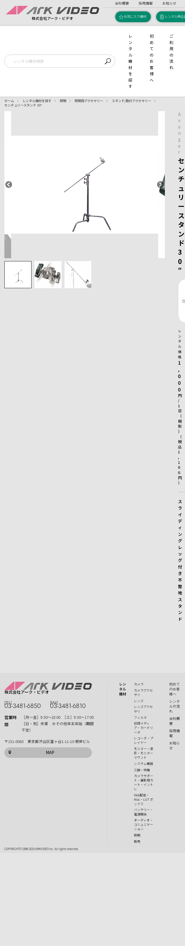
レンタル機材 (122, 689)
